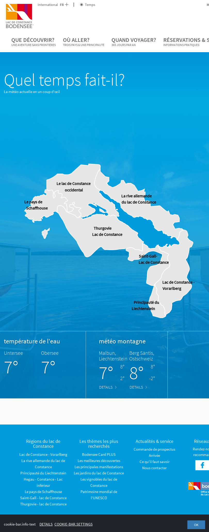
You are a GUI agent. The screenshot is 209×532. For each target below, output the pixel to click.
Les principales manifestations (99, 466)
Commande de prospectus (154, 449)
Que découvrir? (33, 42)
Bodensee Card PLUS (99, 454)
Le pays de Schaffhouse (43, 491)
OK (196, 524)
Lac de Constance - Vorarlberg (43, 454)
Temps (87, 4)
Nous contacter (154, 467)
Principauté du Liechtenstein (43, 473)
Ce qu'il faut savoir (155, 461)
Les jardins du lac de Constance (99, 473)
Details (107, 387)
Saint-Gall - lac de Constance (43, 497)
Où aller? (83, 42)
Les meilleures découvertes (99, 460)
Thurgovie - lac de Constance (43, 504)
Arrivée (154, 455)
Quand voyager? (133, 42)
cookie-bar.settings (73, 524)
